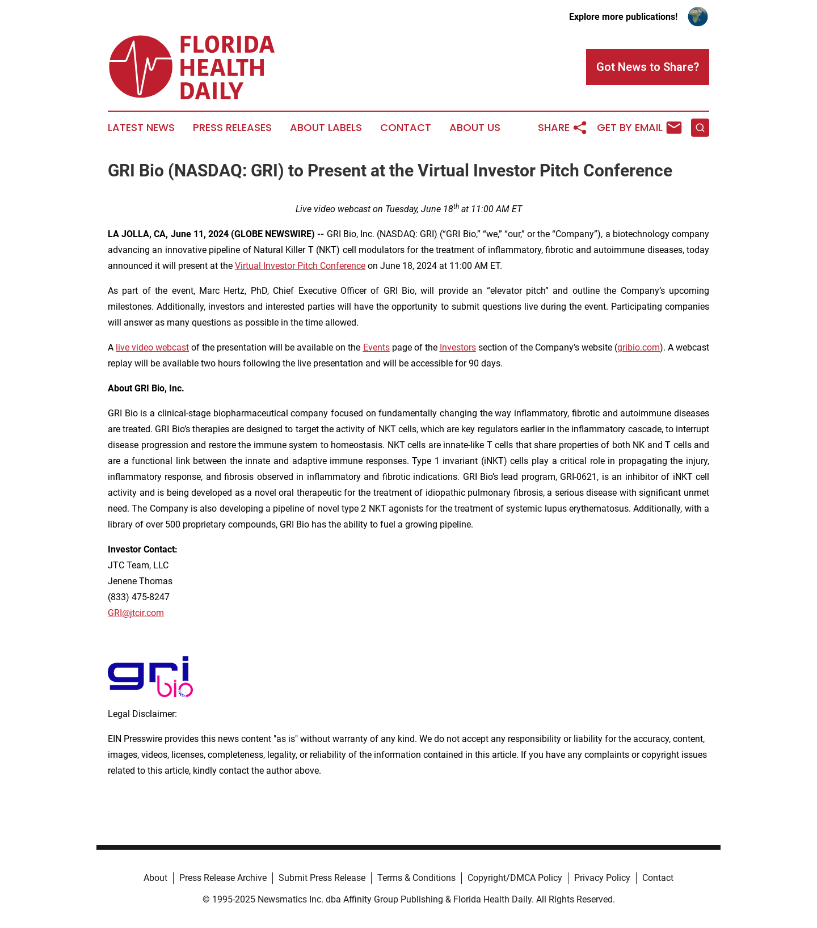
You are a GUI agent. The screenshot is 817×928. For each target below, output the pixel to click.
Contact (405, 127)
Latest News (141, 127)
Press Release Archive (223, 877)
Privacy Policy (602, 877)
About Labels (326, 127)
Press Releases (232, 127)
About (155, 877)
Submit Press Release (322, 877)
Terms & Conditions (416, 877)
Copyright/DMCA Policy (515, 877)
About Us (474, 127)
